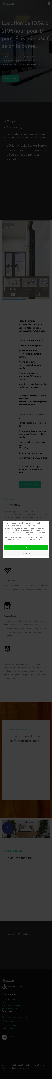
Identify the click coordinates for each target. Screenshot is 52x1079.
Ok (26, 548)
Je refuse (26, 553)
